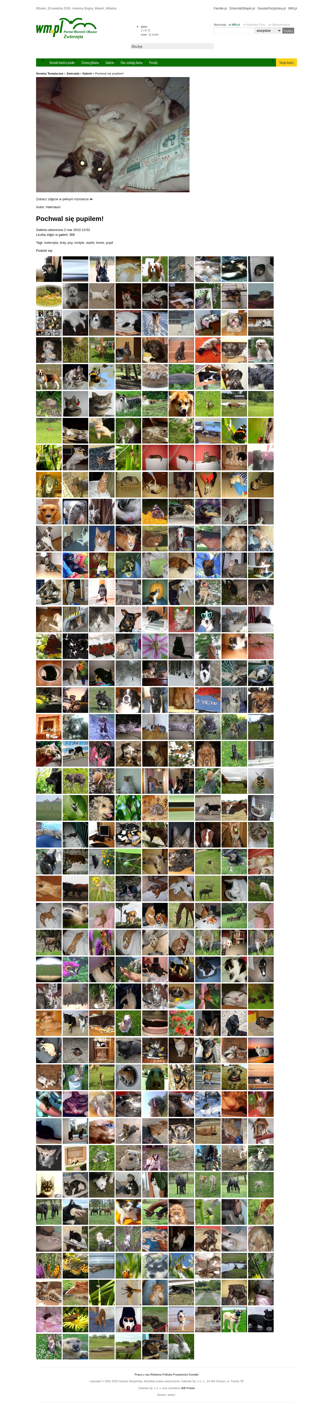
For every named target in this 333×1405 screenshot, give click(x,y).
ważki (90, 243)
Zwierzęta (72, 73)
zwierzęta (51, 243)
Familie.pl (220, 8)
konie (100, 243)
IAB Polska (188, 1388)
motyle (79, 243)
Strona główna (90, 62)
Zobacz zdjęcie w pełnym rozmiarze (64, 199)
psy (70, 243)
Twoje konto (286, 62)
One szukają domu (131, 62)
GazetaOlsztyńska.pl (272, 8)
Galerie (109, 62)
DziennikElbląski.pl (242, 8)
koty (63, 243)
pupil (109, 243)
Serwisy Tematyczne (49, 73)
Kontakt (193, 1374)
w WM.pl (234, 24)
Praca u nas (142, 1374)
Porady (153, 62)
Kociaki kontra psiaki (62, 62)
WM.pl (292, 8)
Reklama (155, 1374)
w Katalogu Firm (254, 24)
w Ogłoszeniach (279, 24)
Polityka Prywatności (175, 1374)
